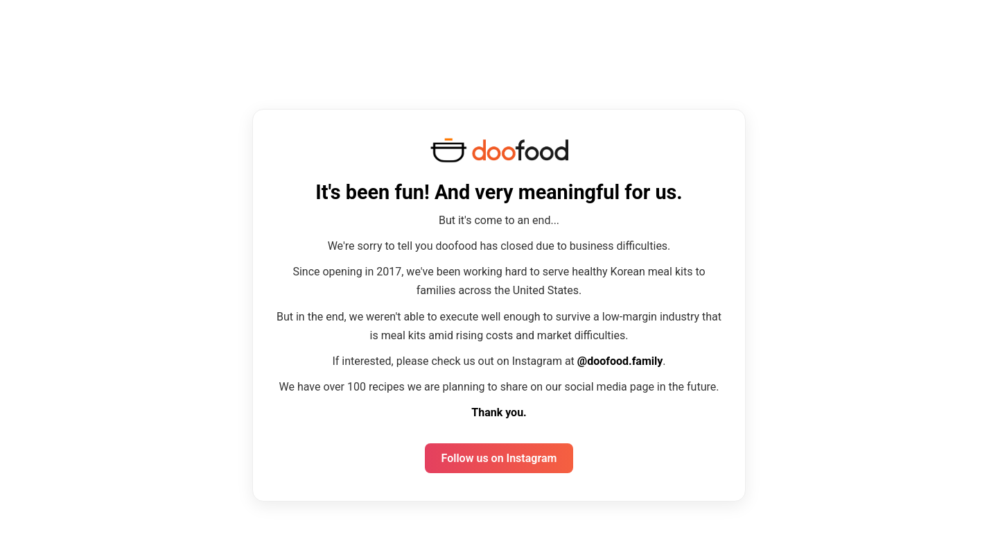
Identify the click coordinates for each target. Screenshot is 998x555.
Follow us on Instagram (499, 458)
